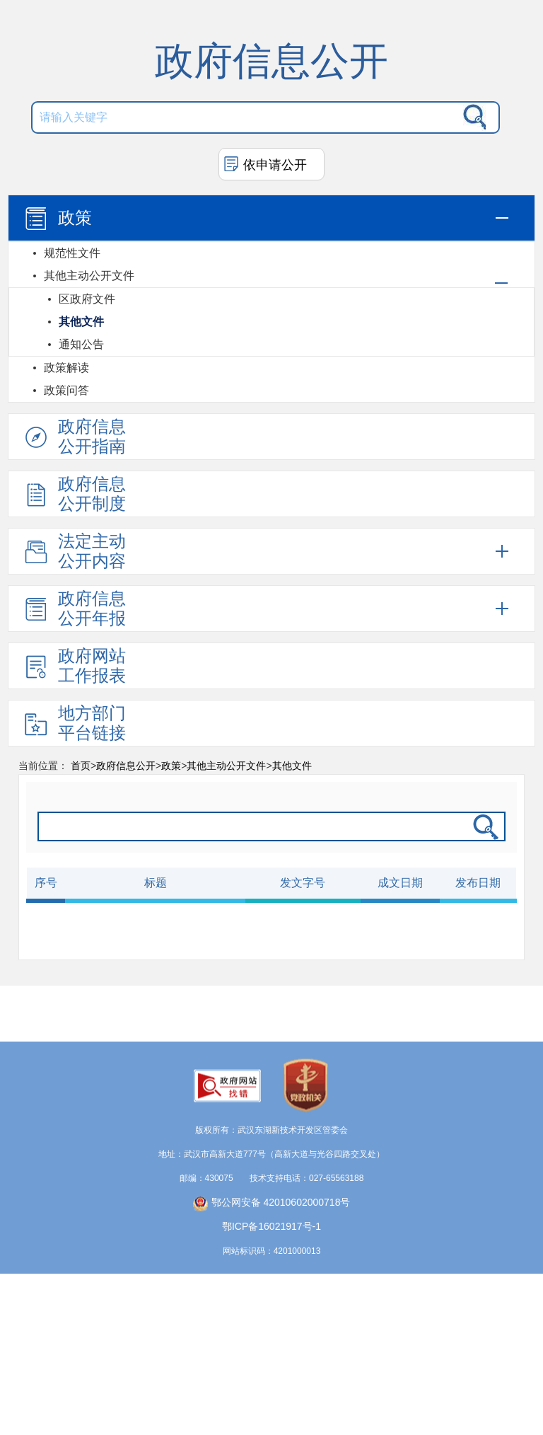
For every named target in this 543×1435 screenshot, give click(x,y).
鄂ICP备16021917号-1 (271, 1239)
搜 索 (471, 117)
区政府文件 (87, 299)
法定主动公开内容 (74, 550)
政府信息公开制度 (74, 493)
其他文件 (81, 322)
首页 (80, 765)
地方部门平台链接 (74, 722)
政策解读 (66, 368)
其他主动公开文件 (89, 276)
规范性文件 (72, 253)
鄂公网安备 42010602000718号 (272, 1215)
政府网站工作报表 (74, 665)
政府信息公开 (126, 765)
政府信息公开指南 (74, 436)
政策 (57, 218)
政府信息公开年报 (74, 608)
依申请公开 (275, 165)
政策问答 (66, 390)
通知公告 (81, 344)
